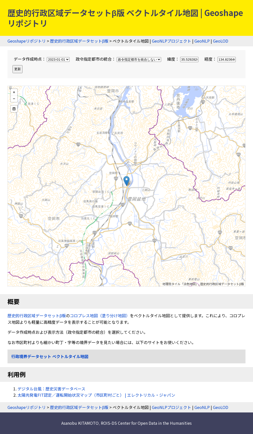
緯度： (183, 59)
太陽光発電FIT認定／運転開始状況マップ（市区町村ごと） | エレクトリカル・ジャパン (96, 395)
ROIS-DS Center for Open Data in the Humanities (146, 423)
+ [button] (14, 92)
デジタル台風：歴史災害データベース (51, 389)
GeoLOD (220, 41)
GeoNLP (202, 41)
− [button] (14, 98)
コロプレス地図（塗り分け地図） (100, 315)
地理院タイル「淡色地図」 (180, 284)
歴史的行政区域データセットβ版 (79, 41)
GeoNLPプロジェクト (171, 41)
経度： (220, 59)
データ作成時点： (42, 59)
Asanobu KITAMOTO (80, 423)
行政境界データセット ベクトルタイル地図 (49, 356)
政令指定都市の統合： (119, 59)
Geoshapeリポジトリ (27, 41)
